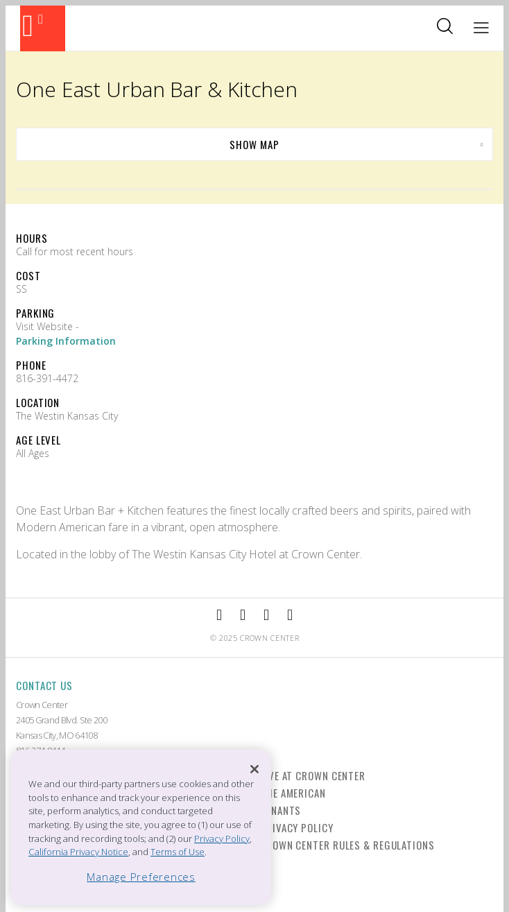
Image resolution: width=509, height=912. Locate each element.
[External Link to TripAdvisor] (266, 616)
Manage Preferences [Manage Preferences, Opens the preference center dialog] (141, 877)
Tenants (280, 810)
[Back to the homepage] (42, 28)
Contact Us (44, 685)
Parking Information (66, 340)
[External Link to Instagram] (242, 616)
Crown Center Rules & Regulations (347, 844)
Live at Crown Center (312, 775)
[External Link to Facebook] (219, 616)
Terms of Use (177, 851)
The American (293, 792)
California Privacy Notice (78, 851)
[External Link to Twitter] (290, 616)
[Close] (254, 769)
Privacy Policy (297, 827)
